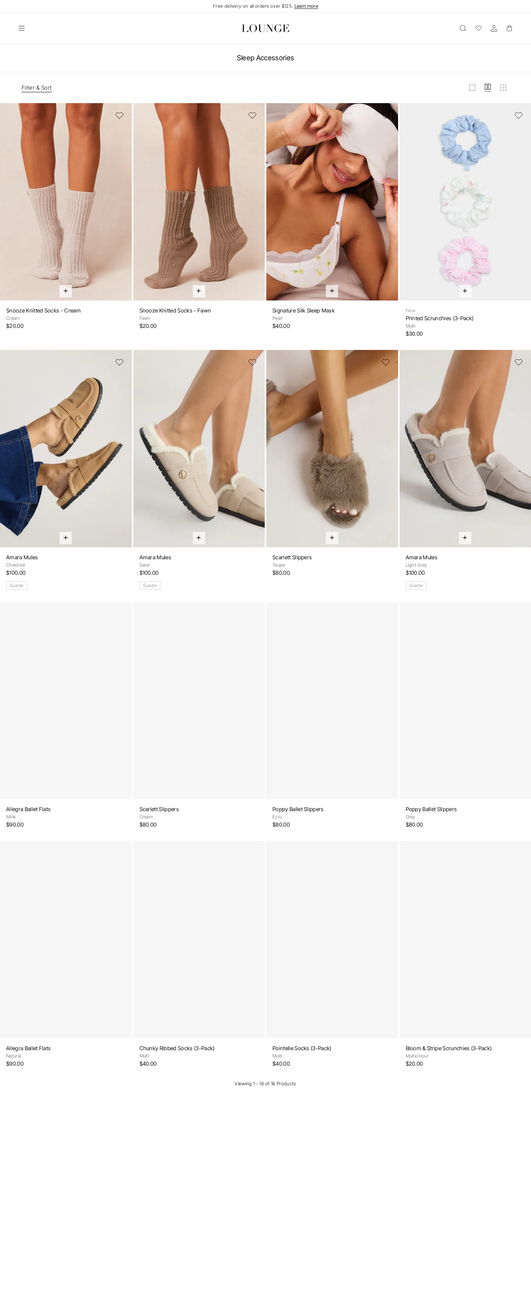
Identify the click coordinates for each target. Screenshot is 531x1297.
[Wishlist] (478, 28)
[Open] (21, 28)
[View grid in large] (472, 87)
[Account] (494, 28)
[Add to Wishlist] (119, 115)
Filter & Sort (37, 87)
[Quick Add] (66, 291)
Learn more (306, 6)
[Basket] (509, 28)
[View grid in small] (503, 87)
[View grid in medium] (488, 87)
